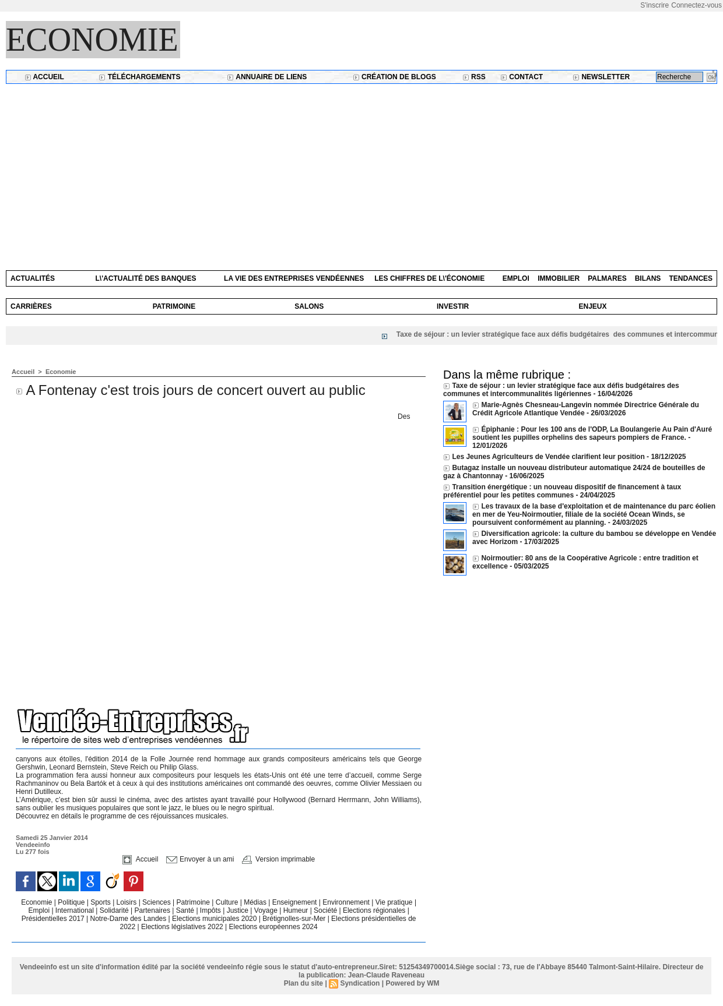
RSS (474, 76)
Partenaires (154, 910)
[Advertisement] (361, 171)
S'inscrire (654, 5)
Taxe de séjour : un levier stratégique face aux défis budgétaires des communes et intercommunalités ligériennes (561, 390)
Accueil (44, 76)
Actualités (32, 278)
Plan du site (303, 983)
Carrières (31, 306)
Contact (521, 76)
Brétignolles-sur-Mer (294, 919)
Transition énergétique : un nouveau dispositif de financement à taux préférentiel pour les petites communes (562, 491)
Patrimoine (174, 306)
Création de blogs (394, 76)
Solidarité (115, 910)
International (75, 910)
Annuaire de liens (267, 76)
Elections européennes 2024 (273, 927)
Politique (72, 902)
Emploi (516, 278)
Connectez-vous (696, 5)
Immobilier (559, 278)
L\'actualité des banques (146, 278)
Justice (239, 910)
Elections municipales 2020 (214, 919)
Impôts (210, 910)
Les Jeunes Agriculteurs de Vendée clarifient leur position (548, 457)
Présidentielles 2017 (54, 919)
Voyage (266, 910)
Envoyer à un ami (200, 859)
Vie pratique (395, 902)
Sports (101, 902)
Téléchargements (139, 76)
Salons (309, 306)
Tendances (691, 278)
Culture (228, 902)
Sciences (157, 902)
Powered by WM (412, 983)
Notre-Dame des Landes (129, 919)
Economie (92, 40)
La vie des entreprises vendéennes (294, 278)
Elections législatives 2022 (182, 927)
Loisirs (128, 902)
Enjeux (592, 306)
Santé (186, 910)
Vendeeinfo (33, 844)
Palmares (607, 278)
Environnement (346, 902)
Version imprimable (278, 859)
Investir (453, 306)
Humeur (296, 910)
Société (325, 910)
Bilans (648, 278)
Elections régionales (375, 910)
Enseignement (295, 902)
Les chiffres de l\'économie (429, 278)
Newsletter (601, 76)
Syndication (360, 983)
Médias (256, 902)
